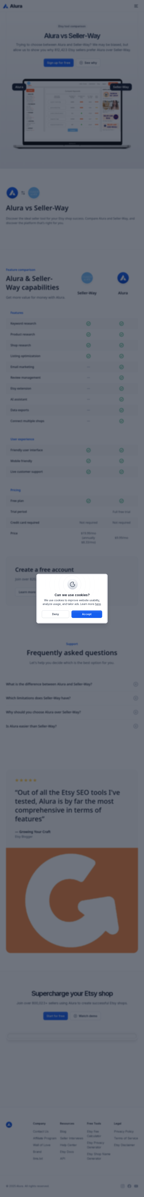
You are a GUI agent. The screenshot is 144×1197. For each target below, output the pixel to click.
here (98, 604)
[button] (86, 614)
